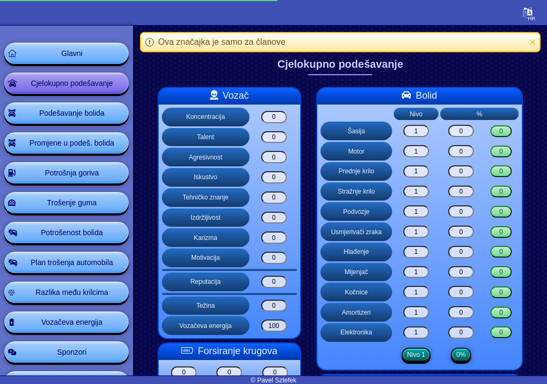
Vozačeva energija (71, 322)
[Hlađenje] (416, 252)
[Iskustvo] (274, 177)
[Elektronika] (416, 332)
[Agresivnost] (274, 157)
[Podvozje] (416, 211)
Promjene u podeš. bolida (71, 143)
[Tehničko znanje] (274, 197)
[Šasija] (416, 131)
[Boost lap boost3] (275, 372)
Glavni (72, 53)
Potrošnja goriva (72, 173)
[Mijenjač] (416, 272)
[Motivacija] (274, 258)
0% (460, 354)
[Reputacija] (274, 282)
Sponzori (72, 352)
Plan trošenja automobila (71, 262)
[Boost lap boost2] (229, 372)
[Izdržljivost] (274, 218)
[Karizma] (274, 237)
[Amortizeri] (416, 312)
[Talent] (274, 137)
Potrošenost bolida (72, 232)
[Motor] (416, 151)
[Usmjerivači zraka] (416, 232)
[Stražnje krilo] (416, 192)
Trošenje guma (72, 202)
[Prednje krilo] (416, 171)
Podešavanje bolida (71, 113)
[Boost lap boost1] (184, 372)
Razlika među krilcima (71, 292)
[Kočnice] (416, 292)
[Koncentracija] (274, 117)
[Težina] (274, 306)
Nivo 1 (416, 354)
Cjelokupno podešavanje (72, 83)
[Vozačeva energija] (274, 325)
